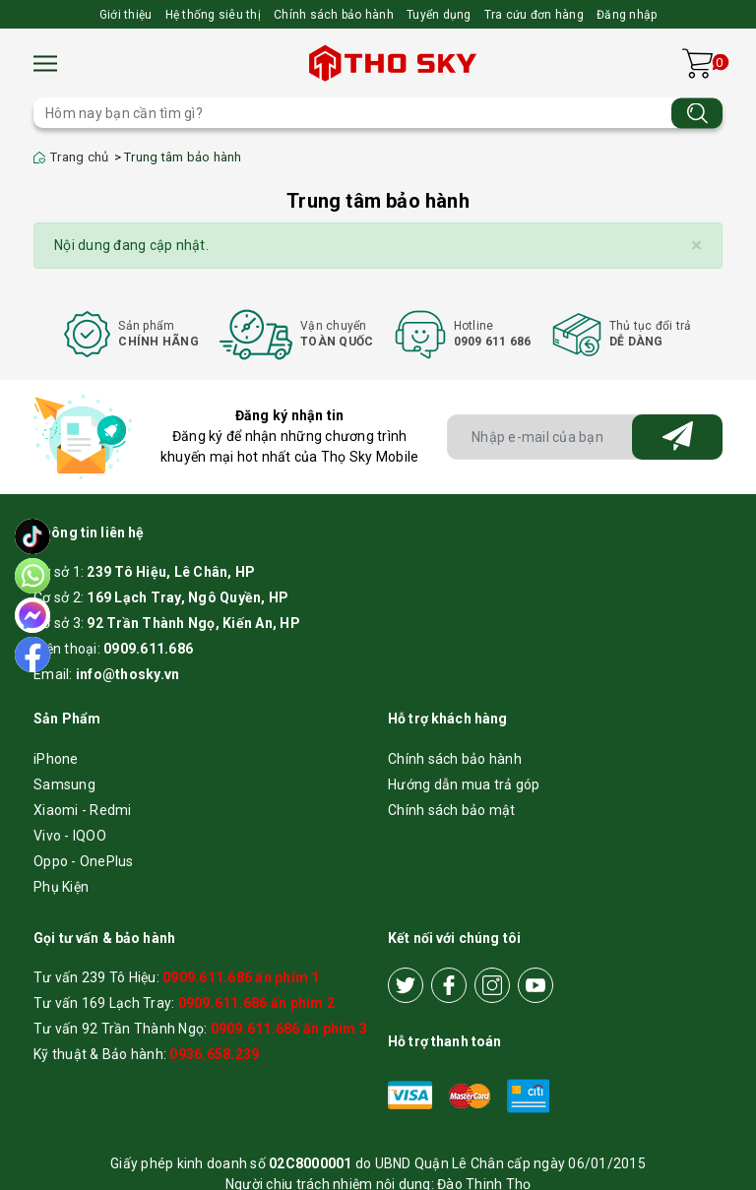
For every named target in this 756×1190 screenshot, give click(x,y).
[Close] (696, 245)
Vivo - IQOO (69, 836)
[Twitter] (405, 985)
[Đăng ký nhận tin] (677, 437)
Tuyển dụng (439, 15)
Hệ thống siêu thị (213, 15)
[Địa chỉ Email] (585, 437)
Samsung (64, 784)
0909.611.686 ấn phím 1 (241, 977)
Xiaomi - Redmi (82, 810)
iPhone (56, 759)
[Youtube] (535, 985)
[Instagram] (492, 985)
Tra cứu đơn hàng (534, 15)
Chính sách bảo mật (452, 810)
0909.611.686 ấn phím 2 (257, 1003)
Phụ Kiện (61, 887)
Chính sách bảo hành (334, 15)
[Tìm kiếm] (697, 112)
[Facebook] (449, 985)
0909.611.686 (148, 649)
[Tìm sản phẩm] (378, 112)
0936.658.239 (214, 1054)
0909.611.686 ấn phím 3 (289, 1028)
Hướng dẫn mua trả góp (463, 784)
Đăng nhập (627, 15)
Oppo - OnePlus (83, 861)
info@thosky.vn (128, 674)
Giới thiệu (126, 15)
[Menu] (45, 63)
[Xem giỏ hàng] (697, 63)
